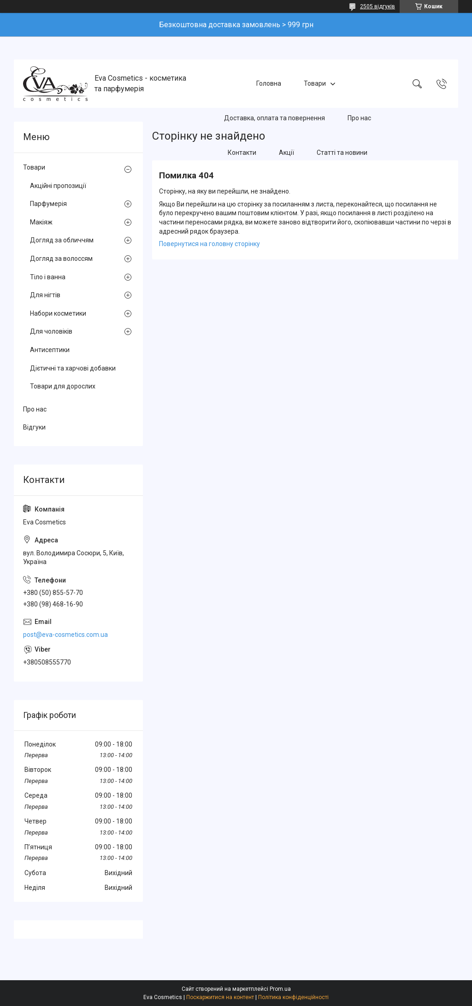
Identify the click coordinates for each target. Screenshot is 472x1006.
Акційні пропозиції (58, 185)
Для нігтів (45, 295)
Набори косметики (58, 313)
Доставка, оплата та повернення (274, 118)
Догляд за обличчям (62, 240)
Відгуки (34, 427)
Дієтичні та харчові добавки (73, 368)
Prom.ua (280, 989)
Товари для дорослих (62, 386)
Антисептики (50, 349)
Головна (268, 83)
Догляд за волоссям (61, 258)
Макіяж (41, 222)
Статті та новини (342, 152)
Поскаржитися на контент (220, 997)
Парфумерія (48, 203)
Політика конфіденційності (293, 997)
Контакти (242, 152)
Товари (315, 83)
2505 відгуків (377, 6)
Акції (286, 152)
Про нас (359, 118)
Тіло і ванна (47, 277)
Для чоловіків (51, 331)
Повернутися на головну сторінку (209, 243)
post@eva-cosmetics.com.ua (65, 634)
